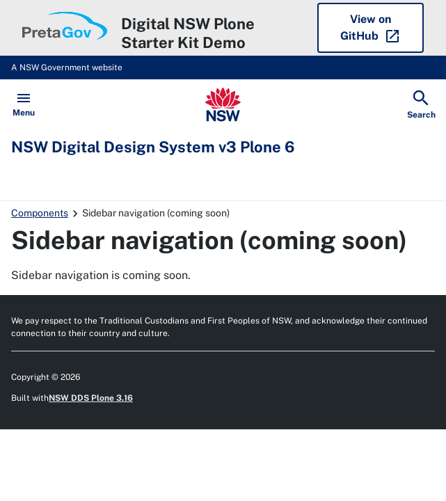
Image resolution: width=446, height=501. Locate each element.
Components (39, 212)
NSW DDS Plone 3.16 (91, 398)
